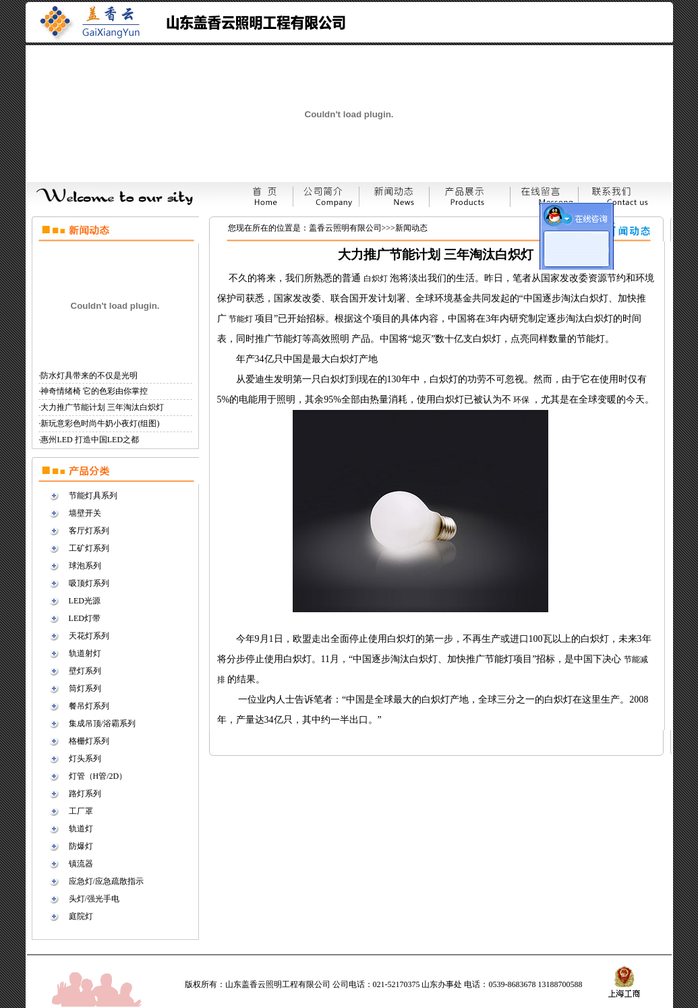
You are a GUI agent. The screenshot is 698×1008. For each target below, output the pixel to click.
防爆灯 (81, 846)
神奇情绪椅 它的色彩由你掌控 (94, 391)
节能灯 (242, 319)
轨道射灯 (85, 653)
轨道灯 (81, 828)
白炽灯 (376, 278)
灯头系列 (85, 758)
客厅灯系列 (89, 530)
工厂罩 (81, 811)
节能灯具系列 (93, 495)
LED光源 (84, 600)
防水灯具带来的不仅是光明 (89, 375)
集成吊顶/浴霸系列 (102, 723)
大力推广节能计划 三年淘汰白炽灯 (102, 407)
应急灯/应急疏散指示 (106, 881)
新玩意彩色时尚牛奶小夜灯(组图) (99, 423)
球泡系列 (85, 565)
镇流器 (81, 863)
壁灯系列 (85, 671)
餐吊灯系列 (89, 706)
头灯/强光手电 (94, 898)
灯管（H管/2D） (98, 776)
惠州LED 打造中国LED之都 (89, 439)
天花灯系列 (89, 636)
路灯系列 (85, 793)
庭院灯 (81, 916)
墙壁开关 (85, 513)
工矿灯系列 (89, 548)
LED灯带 (84, 618)
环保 (522, 400)
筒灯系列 (85, 688)
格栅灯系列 (89, 741)
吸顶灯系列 (89, 583)
